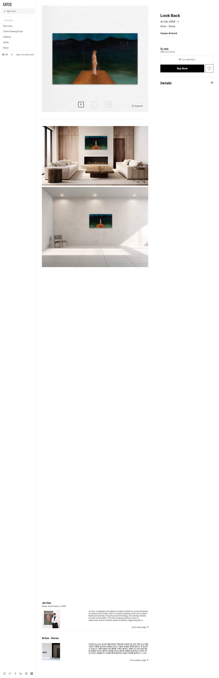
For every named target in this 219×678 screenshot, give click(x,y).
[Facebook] (15, 673)
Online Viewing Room (13, 31)
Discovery (7, 25)
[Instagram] (4, 673)
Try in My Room (187, 59)
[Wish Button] (209, 68)
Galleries (7, 36)
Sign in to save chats (25, 54)
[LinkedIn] (21, 673)
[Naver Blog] (31, 673)
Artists (6, 42)
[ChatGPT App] (26, 673)
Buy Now (182, 68)
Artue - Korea (167, 26)
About (6, 47)
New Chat (10, 11)
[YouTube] (10, 673)
